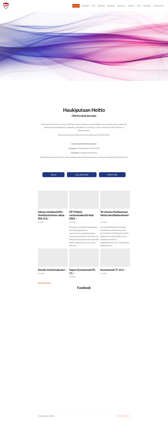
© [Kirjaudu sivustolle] (39, 416)
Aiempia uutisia (44, 283)
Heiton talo (112, 174)
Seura (53, 174)
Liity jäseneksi (81, 174)
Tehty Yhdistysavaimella (123, 416)
